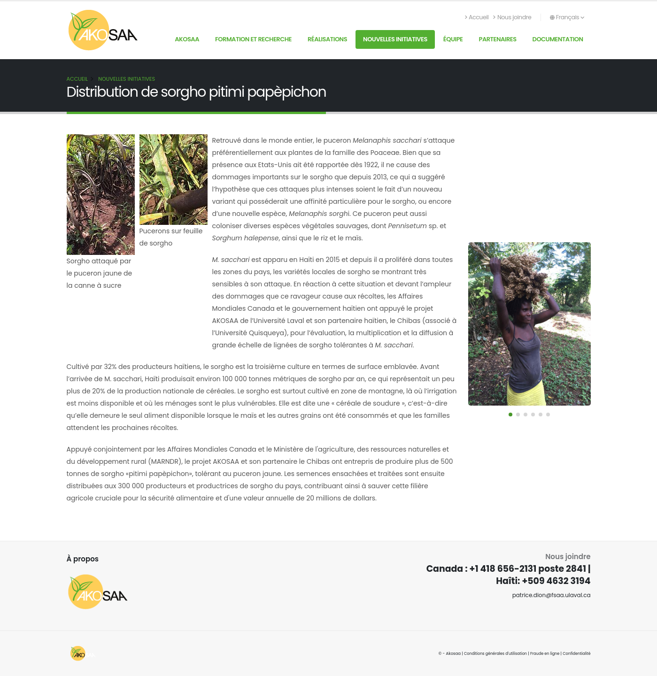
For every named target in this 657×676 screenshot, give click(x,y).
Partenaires (497, 39)
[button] (510, 414)
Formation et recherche (253, 39)
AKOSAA (187, 39)
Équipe (453, 39)
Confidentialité (575, 653)
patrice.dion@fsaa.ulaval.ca (549, 595)
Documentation (558, 39)
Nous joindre (512, 17)
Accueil (477, 17)
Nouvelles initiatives (395, 39)
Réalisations (327, 39)
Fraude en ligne (542, 653)
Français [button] (567, 17)
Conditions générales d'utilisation (491, 653)
